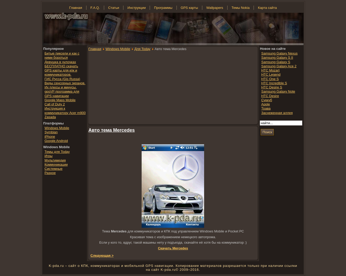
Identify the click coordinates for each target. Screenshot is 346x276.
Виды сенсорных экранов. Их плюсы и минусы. (65, 85)
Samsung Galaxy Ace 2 (278, 66)
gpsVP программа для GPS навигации (62, 93)
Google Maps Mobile (60, 100)
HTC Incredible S (274, 83)
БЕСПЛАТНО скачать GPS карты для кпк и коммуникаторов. (61, 70)
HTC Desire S (271, 87)
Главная (95, 49)
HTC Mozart (270, 70)
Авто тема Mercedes (112, 130)
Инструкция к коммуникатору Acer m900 (65, 110)
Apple (265, 104)
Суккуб (266, 100)
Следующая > (102, 255)
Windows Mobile (117, 49)
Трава (265, 108)
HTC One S (270, 79)
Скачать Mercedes (173, 248)
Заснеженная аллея (277, 113)
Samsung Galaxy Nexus (279, 53)
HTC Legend (270, 74)
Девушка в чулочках (60, 62)
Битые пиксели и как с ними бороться (62, 55)
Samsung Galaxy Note (278, 91)
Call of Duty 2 (55, 104)
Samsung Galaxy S (275, 62)
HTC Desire (270, 96)
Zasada (50, 117)
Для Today (142, 49)
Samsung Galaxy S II (277, 57)
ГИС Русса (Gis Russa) (62, 79)
